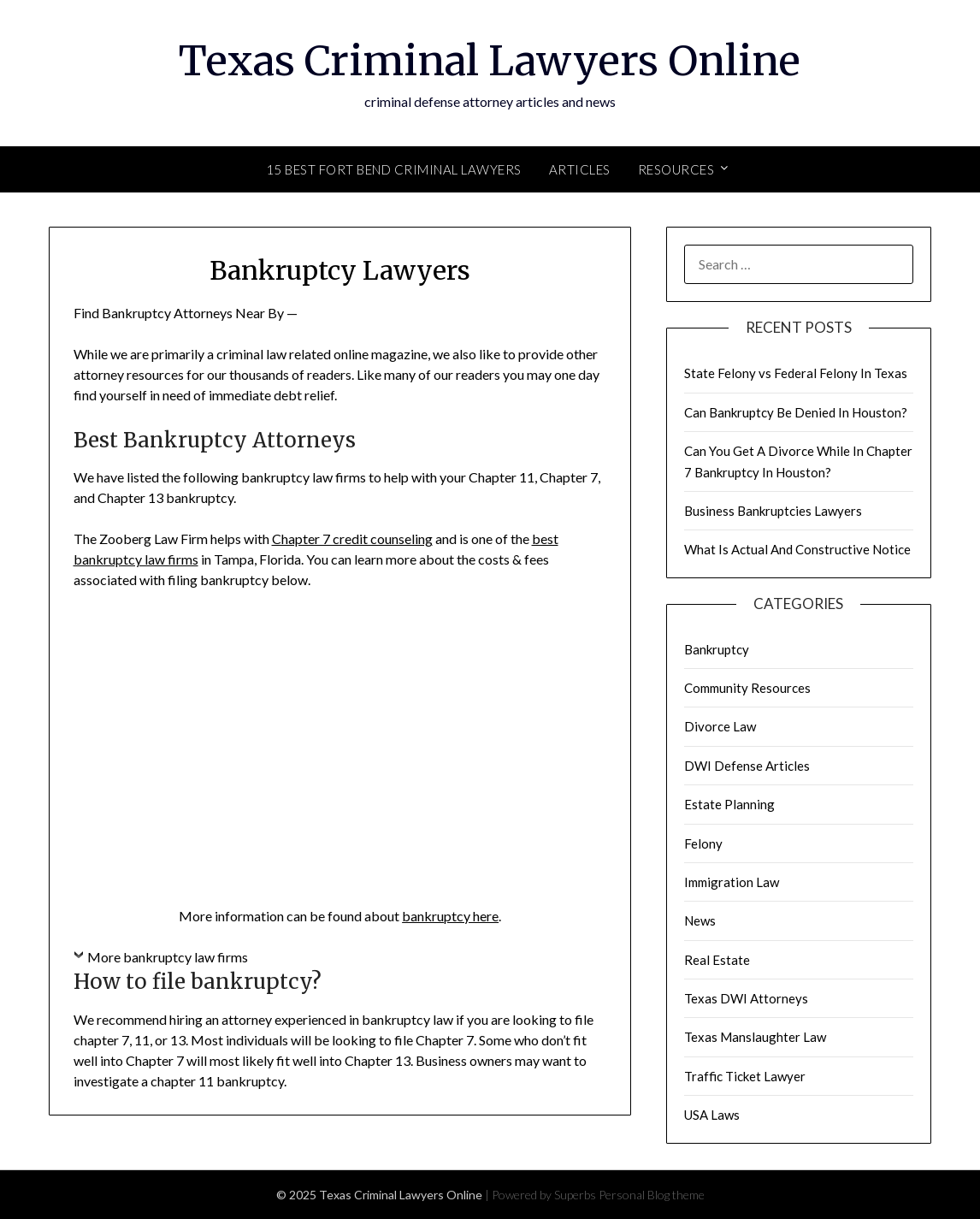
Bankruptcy (716, 649)
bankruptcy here (450, 916)
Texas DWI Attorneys (746, 998)
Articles (580, 169)
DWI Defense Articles (747, 765)
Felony (703, 843)
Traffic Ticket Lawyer (745, 1076)
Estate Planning (729, 804)
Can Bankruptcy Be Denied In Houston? (795, 412)
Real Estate (717, 960)
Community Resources (747, 687)
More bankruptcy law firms (167, 957)
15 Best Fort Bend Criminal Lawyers (394, 169)
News (700, 920)
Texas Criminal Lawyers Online (489, 60)
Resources (676, 169)
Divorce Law (720, 726)
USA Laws (712, 1114)
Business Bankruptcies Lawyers (773, 510)
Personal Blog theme (652, 1194)
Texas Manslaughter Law (755, 1036)
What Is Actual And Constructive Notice (797, 549)
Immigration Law (731, 882)
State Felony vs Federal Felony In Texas (795, 373)
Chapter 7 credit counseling (352, 538)
